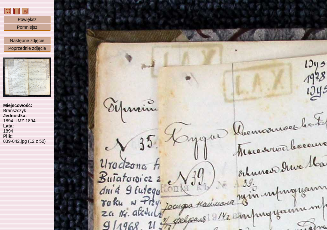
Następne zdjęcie (27, 40)
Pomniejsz (27, 27)
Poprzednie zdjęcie (27, 48)
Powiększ (27, 19)
